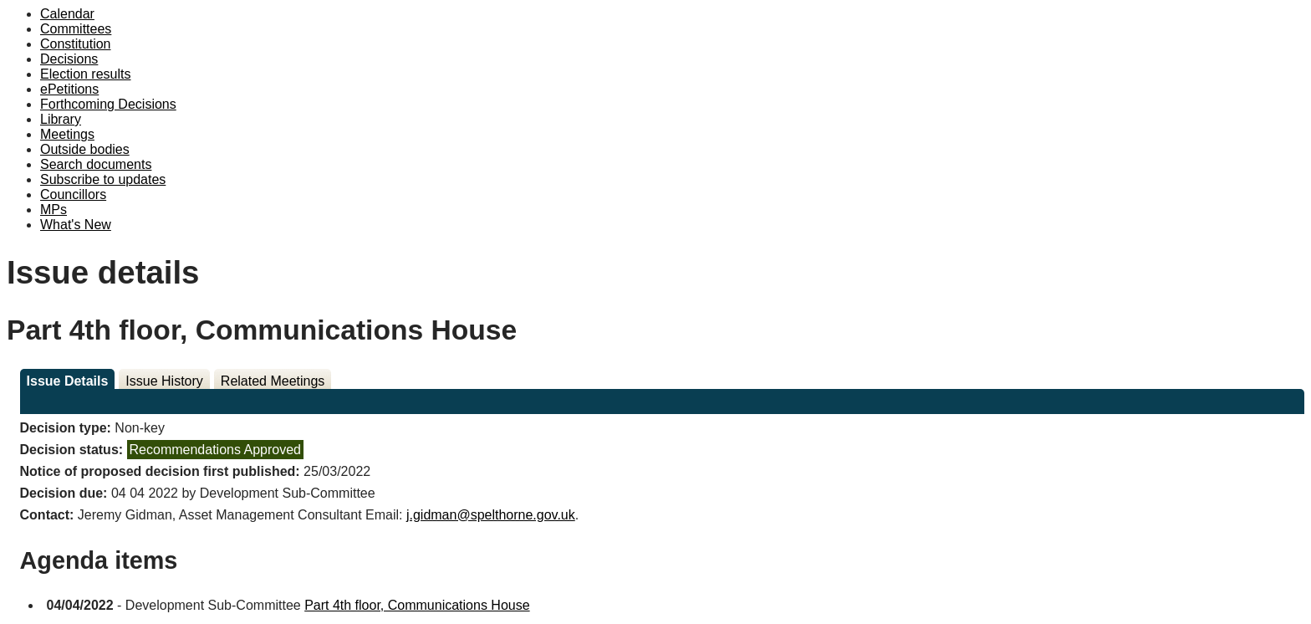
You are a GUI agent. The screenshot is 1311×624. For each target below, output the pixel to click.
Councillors (73, 194)
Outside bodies (85, 149)
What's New (75, 224)
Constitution (75, 44)
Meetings (67, 134)
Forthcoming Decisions (108, 104)
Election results (85, 74)
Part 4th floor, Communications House (416, 605)
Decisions (69, 59)
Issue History (163, 381)
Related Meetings (273, 381)
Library (60, 119)
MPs (53, 209)
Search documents (95, 164)
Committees (75, 29)
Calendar (67, 14)
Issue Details (68, 381)
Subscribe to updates (103, 179)
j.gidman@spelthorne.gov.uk (490, 515)
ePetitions (69, 89)
